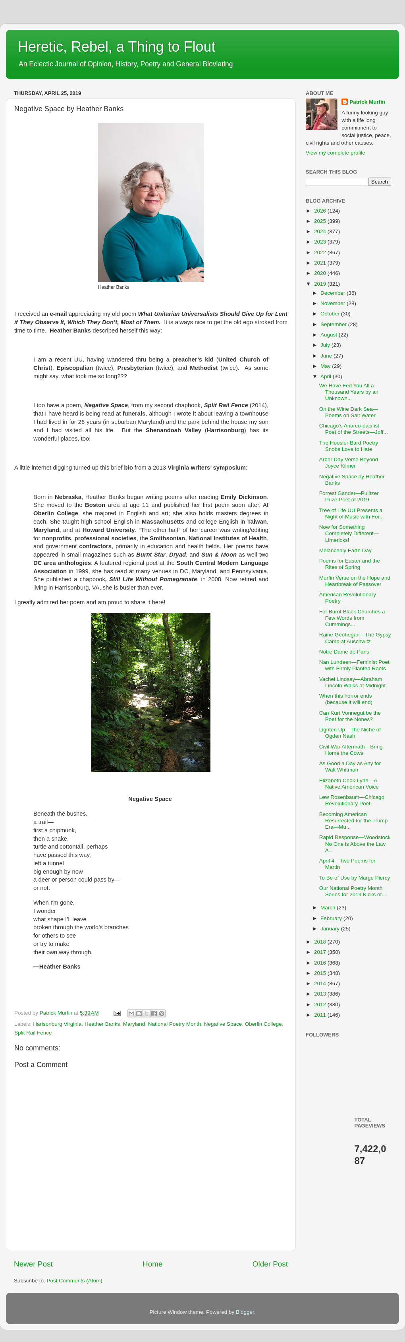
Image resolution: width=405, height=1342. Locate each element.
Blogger (245, 1312)
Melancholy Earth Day (345, 550)
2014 (321, 983)
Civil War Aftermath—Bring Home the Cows (351, 750)
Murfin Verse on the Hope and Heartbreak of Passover (354, 581)
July (326, 345)
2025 (321, 221)
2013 (321, 994)
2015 (321, 973)
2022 (321, 252)
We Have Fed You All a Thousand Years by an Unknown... (348, 392)
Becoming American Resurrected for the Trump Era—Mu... (353, 820)
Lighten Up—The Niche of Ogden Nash (350, 733)
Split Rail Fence (33, 1033)
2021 (321, 263)
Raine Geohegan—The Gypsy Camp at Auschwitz (355, 638)
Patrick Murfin (367, 102)
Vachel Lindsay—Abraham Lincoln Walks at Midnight (352, 682)
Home (152, 1264)
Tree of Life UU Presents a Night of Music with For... (351, 513)
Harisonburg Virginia (57, 1024)
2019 (321, 284)
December (333, 293)
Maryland (134, 1024)
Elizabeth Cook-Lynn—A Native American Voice (349, 783)
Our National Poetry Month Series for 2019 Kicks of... (352, 891)
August (329, 335)
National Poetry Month (174, 1024)
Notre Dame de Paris (344, 652)
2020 (321, 273)
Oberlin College (263, 1024)
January (330, 929)
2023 (321, 242)
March (328, 908)
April (326, 376)
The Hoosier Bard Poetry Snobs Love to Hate (348, 446)
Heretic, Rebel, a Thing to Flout (117, 47)
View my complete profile (335, 153)
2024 (321, 231)
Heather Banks (102, 1024)
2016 (321, 963)
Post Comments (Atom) (74, 1281)
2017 (321, 952)
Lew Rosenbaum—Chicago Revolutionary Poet (351, 800)
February (331, 918)
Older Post (270, 1264)
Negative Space (223, 1024)
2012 (321, 1004)
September (334, 324)
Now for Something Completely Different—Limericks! (349, 533)
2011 (321, 1015)
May (326, 366)
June (327, 356)
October (330, 314)
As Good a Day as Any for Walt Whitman (350, 766)
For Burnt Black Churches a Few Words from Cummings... (352, 618)
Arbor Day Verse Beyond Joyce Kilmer (348, 462)
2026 (321, 211)
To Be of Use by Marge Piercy (354, 878)
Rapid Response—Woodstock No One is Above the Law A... (355, 843)
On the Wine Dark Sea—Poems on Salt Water (348, 412)
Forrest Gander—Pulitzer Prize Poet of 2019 (349, 496)
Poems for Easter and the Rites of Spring (349, 564)
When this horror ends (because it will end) (345, 699)
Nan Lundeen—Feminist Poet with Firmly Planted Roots (354, 665)
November (333, 303)
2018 (321, 942)
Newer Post (33, 1264)
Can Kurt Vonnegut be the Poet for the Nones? (350, 716)
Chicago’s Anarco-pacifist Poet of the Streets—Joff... (353, 429)
